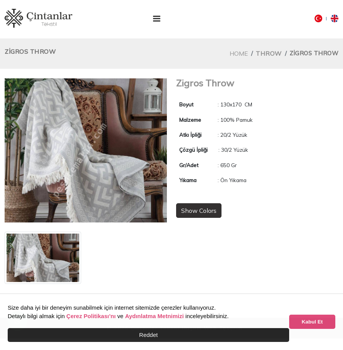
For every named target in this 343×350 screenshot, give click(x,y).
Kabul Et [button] (312, 322)
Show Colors (198, 210)
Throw (269, 53)
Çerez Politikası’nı (91, 316)
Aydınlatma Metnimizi (154, 316)
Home (239, 53)
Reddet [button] (148, 335)
